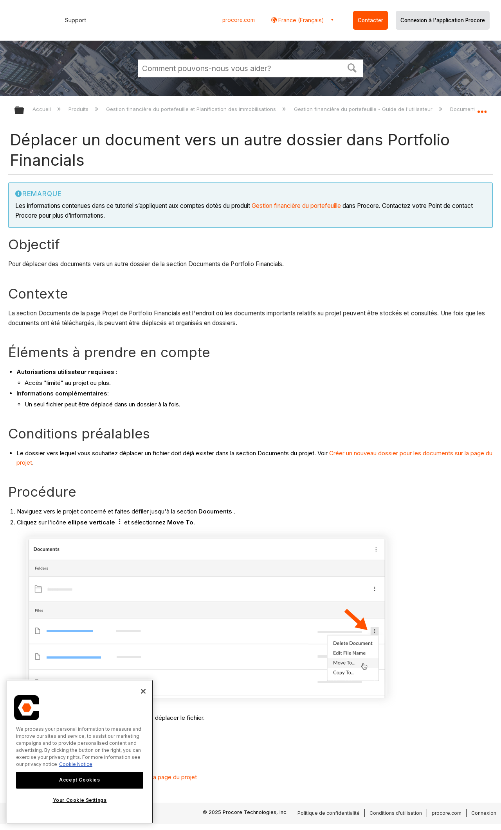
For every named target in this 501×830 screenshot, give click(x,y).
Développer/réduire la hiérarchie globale (24, 110)
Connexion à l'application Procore (442, 20)
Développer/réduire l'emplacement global (482, 108)
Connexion (483, 813)
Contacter (370, 20)
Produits (79, 109)
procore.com (238, 20)
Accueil (42, 109)
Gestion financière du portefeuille (296, 205)
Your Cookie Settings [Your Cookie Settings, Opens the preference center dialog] (80, 800)
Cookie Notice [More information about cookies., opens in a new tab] (75, 764)
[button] (352, 67)
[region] (79, 752)
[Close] (143, 691)
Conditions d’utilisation (395, 813)
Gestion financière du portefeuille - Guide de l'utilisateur (364, 109)
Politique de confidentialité (328, 813)
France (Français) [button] (300, 20)
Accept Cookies (79, 780)
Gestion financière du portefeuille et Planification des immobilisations (192, 109)
